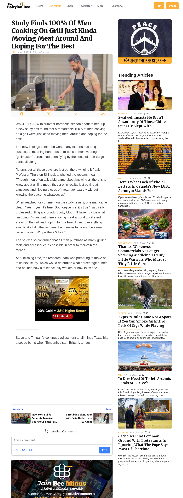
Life (13, 93)
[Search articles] (117, 5)
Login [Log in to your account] (172, 5)
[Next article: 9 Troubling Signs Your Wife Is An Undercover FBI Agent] (87, 450)
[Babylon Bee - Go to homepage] (18, 6)
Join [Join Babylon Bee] (159, 5)
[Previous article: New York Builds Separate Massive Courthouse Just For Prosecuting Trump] (35, 450)
